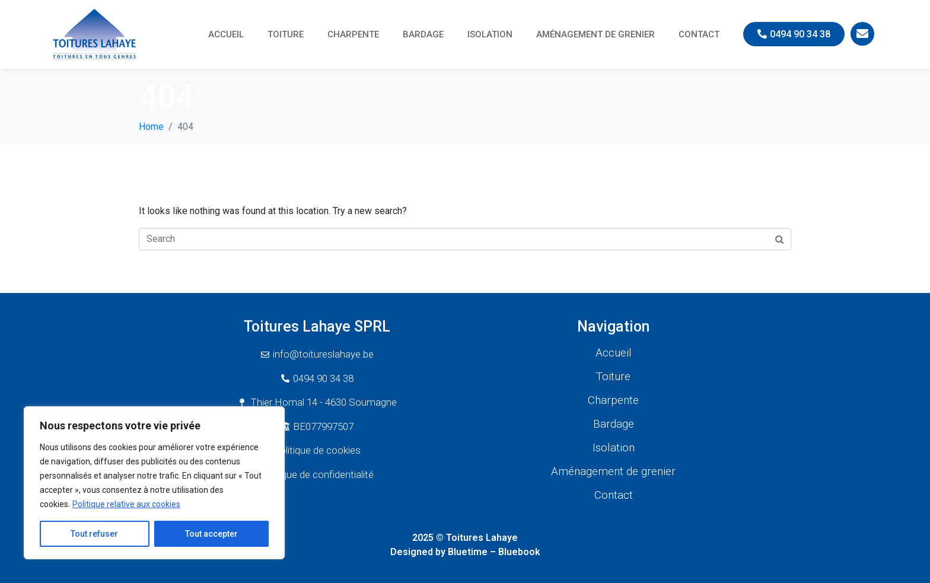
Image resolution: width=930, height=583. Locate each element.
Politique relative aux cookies (126, 504)
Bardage (423, 34)
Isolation (489, 34)
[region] (154, 482)
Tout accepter (211, 534)
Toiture (285, 34)
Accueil (226, 34)
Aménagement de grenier (595, 34)
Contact (699, 34)
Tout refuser (94, 534)
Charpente (353, 34)
